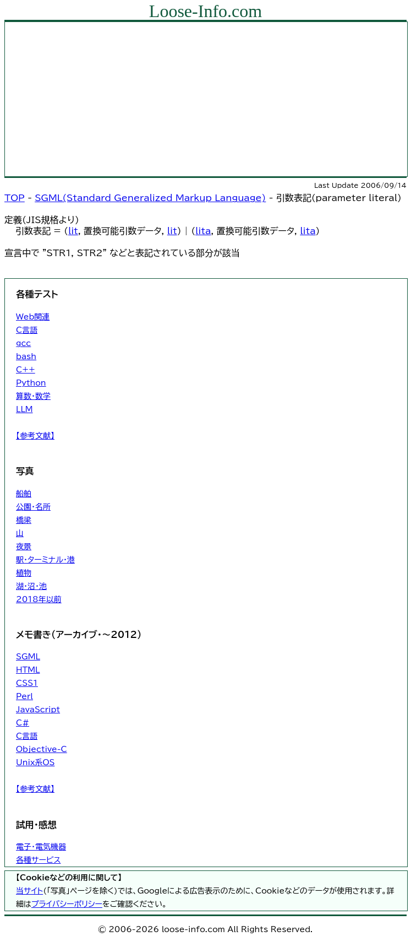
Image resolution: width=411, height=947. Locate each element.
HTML (28, 670)
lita (203, 230)
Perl (24, 696)
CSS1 (27, 683)
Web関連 (33, 317)
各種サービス (38, 860)
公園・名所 (33, 507)
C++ (25, 370)
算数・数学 (33, 396)
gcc (23, 343)
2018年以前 (39, 599)
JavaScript (38, 709)
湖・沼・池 (31, 586)
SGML (28, 657)
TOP (14, 197)
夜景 (23, 546)
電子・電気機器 (41, 847)
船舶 (23, 493)
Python (31, 383)
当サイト (29, 891)
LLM (24, 409)
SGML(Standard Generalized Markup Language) (150, 197)
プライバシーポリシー (66, 904)
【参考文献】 (35, 436)
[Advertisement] (206, 99)
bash (26, 356)
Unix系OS (35, 762)
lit (73, 230)
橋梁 (23, 520)
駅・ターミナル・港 (45, 560)
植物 (23, 573)
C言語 (26, 330)
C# (22, 723)
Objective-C (41, 749)
